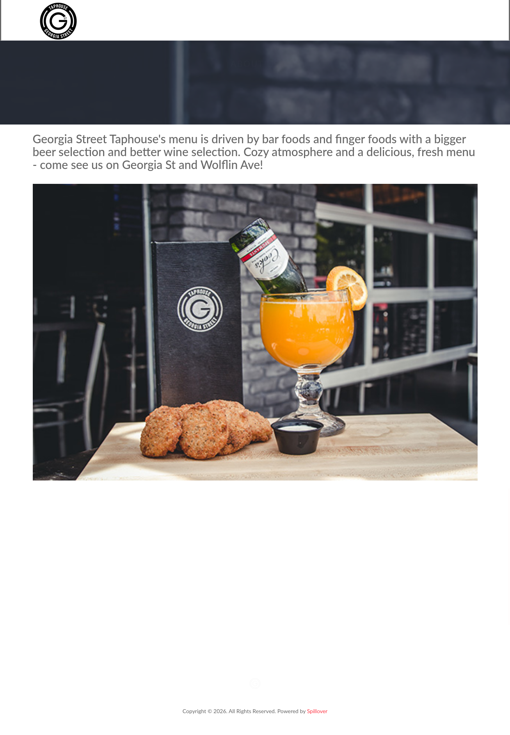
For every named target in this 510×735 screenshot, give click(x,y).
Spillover (317, 711)
